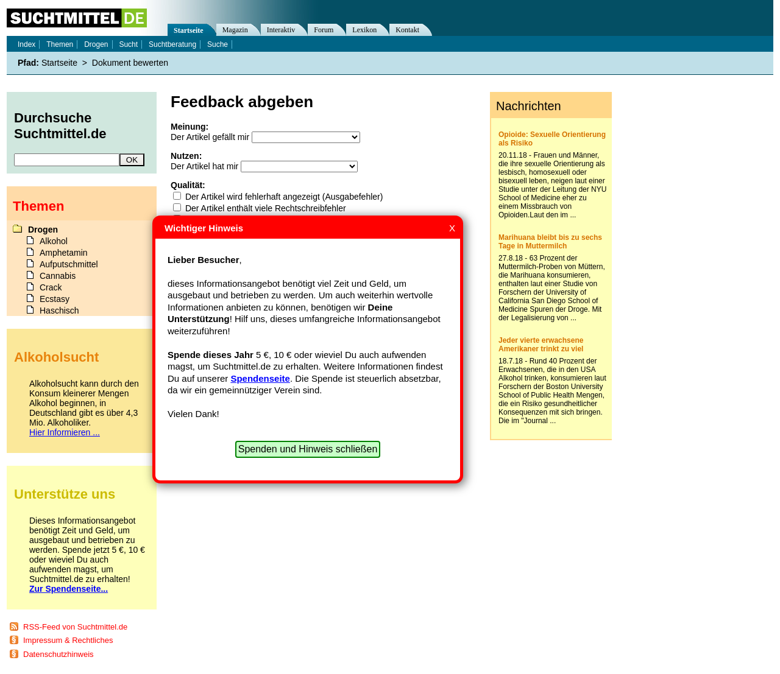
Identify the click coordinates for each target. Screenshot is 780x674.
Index (26, 44)
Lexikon (364, 30)
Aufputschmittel (69, 264)
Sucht (128, 44)
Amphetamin (64, 253)
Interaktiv (281, 30)
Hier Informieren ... (64, 432)
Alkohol (54, 241)
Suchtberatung (172, 44)
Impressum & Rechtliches (68, 640)
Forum (323, 30)
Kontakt (407, 30)
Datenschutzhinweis (58, 654)
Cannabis (58, 276)
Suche (217, 44)
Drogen (96, 44)
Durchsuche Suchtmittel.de (60, 125)
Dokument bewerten (130, 63)
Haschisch (59, 310)
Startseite (189, 30)
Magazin (235, 30)
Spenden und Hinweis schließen (308, 449)
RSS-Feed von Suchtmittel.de (75, 626)
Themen (59, 44)
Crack (51, 287)
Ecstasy (54, 299)
